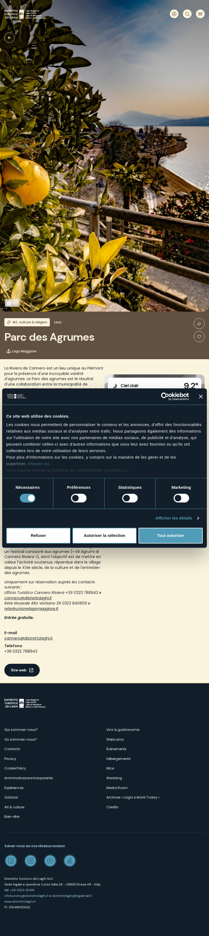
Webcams (115, 739)
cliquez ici (38, 463)
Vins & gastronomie (122, 729)
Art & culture (14, 807)
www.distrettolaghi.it (20, 901)
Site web (18, 670)
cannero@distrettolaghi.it (28, 638)
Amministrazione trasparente (28, 778)
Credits (112, 807)
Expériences (14, 787)
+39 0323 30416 (22, 890)
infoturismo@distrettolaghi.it (26, 896)
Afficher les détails (173, 518)
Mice (110, 768)
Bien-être (11, 816)
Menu (200, 14)
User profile (174, 14)
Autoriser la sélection (104, 535)
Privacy (10, 758)
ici (125, 470)
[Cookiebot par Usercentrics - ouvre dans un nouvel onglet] (165, 396)
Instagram (30, 860)
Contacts (12, 749)
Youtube (50, 860)
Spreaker (69, 860)
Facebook (10, 860)
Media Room (117, 787)
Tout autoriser (170, 535)
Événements (116, 749)
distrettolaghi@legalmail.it (72, 896)
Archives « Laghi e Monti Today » (133, 797)
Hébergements (118, 758)
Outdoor (11, 797)
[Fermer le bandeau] (201, 396)
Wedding (114, 778)
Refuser (38, 535)
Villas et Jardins (9, 38)
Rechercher (187, 14)
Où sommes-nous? (20, 739)
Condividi (199, 323)
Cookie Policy (15, 768)
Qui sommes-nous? (21, 729)
